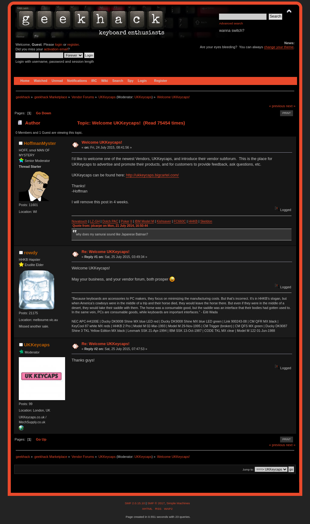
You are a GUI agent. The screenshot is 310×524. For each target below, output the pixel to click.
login (58, 44)
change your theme (279, 47)
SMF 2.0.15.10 (135, 503)
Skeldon (206, 221)
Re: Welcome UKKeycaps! (106, 252)
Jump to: (248, 469)
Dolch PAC (110, 221)
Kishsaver (164, 221)
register (73, 44)
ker (127, 221)
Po (123, 221)
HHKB (192, 221)
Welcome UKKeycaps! (102, 142)
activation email (56, 49)
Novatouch (79, 221)
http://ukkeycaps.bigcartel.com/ (152, 175)
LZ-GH (95, 221)
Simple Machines (178, 503)
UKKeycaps (143, 97)
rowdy (31, 252)
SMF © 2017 (156, 503)
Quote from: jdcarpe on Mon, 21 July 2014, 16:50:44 (110, 225)
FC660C (180, 221)
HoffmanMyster (40, 143)
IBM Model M (144, 221)
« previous (277, 106)
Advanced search (231, 23)
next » (291, 106)
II (131, 221)
